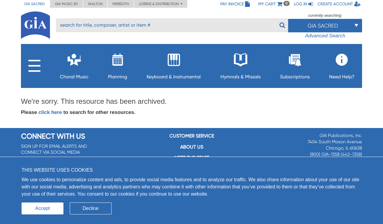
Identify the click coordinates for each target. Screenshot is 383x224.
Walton (95, 4)
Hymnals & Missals (241, 64)
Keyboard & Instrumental (174, 64)
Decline (90, 208)
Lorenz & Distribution (161, 4)
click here (50, 112)
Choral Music (74, 64)
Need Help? (342, 64)
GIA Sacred (34, 4)
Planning (117, 64)
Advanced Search (325, 36)
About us (191, 147)
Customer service (191, 136)
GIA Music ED (66, 4)
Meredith (121, 4)
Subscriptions (295, 64)
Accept (42, 208)
